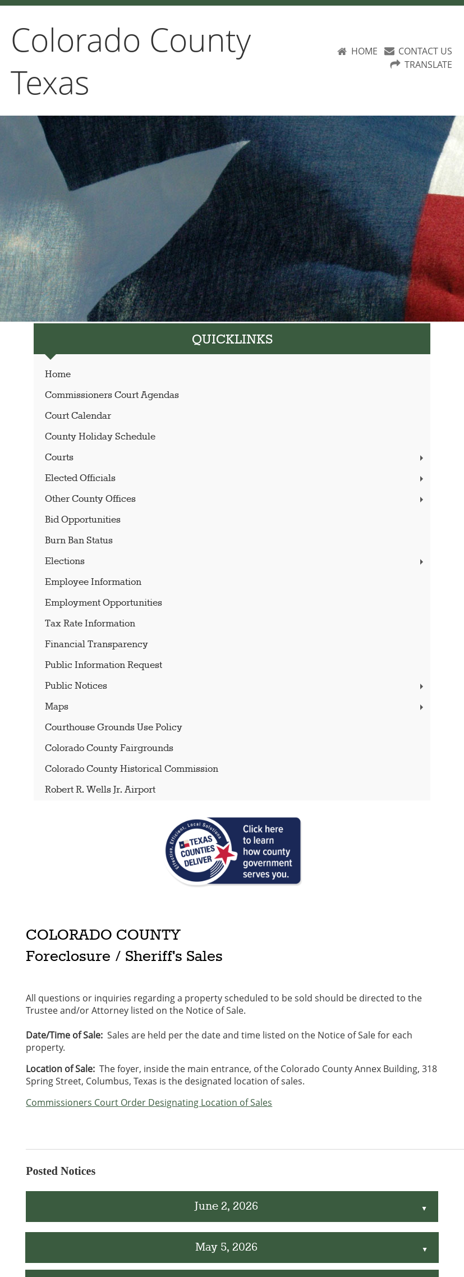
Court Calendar (78, 416)
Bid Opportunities (83, 520)
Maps (235, 707)
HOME (364, 51)
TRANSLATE (428, 64)
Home (58, 375)
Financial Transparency (96, 645)
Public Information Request (103, 665)
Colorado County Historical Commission (131, 769)
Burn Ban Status (79, 541)
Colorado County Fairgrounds (109, 748)
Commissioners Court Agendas (112, 395)
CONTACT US (425, 51)
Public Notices (235, 686)
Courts (235, 458)
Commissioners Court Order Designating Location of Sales (149, 1102)
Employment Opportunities (103, 603)
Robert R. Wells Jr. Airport (100, 790)
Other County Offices (235, 499)
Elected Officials (235, 478)
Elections (235, 561)
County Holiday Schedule (100, 437)
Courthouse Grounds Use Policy (113, 728)
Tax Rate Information (90, 624)
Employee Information (93, 582)
